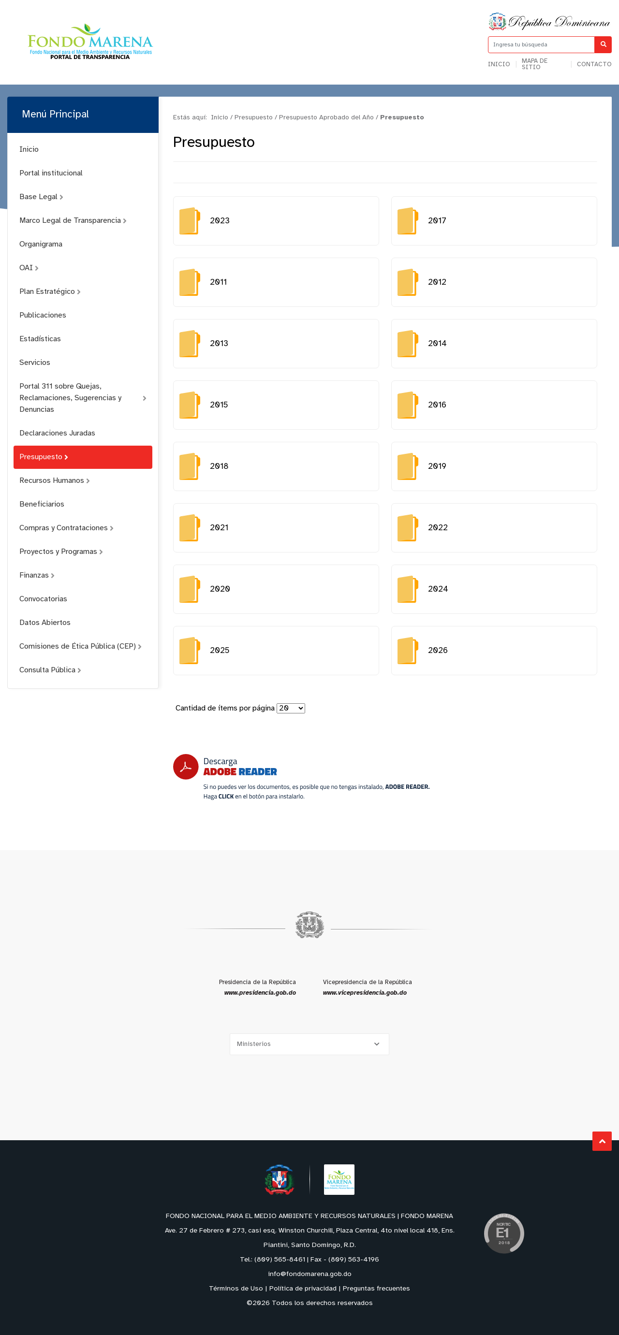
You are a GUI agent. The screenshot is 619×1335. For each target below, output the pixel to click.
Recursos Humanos (54, 481)
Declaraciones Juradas (57, 433)
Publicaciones (42, 315)
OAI (29, 268)
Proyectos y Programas (61, 552)
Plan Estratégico (50, 292)
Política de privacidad (303, 1288)
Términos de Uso (236, 1288)
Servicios (34, 363)
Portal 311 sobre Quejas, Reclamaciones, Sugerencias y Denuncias (83, 398)
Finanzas (37, 575)
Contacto (594, 64)
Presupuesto (43, 457)
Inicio (499, 64)
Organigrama (40, 244)
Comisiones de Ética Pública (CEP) (80, 646)
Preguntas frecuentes (376, 1288)
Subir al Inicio (602, 1141)
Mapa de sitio (534, 64)
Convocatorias (43, 599)
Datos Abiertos (45, 623)
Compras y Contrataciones (66, 528)
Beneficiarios (41, 504)
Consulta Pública (50, 670)
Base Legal (41, 197)
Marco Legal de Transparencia (73, 221)
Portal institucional (51, 173)
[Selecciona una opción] (309, 1044)
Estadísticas (40, 339)
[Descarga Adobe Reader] (301, 777)
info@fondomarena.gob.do (310, 1274)
